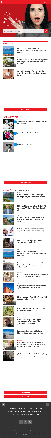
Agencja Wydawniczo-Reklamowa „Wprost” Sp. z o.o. (23, 430)
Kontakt (17, 414)
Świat (25, 190)
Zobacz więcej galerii (25, 182)
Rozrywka (10, 411)
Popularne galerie (11, 117)
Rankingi (23, 411)
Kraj (22, 190)
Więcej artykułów (25, 109)
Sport (31, 409)
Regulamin (37, 414)
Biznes (20, 409)
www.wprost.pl (44, 433)
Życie (29, 190)
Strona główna (25, 396)
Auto (36, 409)
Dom (40, 409)
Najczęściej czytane (12, 44)
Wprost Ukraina (32, 411)
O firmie (13, 414)
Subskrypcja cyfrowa (25, 414)
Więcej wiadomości (25, 392)
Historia (17, 411)
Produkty (41, 411)
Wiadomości (8, 190)
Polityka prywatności (25, 416)
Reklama (32, 414)
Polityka (17, 190)
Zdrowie (26, 409)
